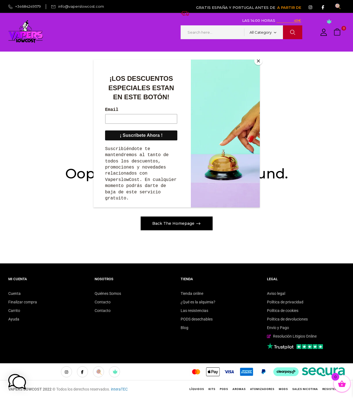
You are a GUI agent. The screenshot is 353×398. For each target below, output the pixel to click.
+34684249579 (28, 6)
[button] (338, 32)
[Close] (258, 61)
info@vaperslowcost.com (81, 6)
